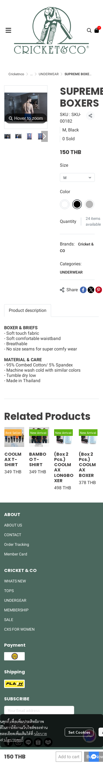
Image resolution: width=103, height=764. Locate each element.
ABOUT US (13, 525)
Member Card (15, 554)
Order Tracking (16, 544)
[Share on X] (91, 290)
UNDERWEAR (49, 74)
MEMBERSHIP (16, 610)
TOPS (9, 590)
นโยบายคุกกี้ (13, 739)
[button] (89, 30)
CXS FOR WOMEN (19, 629)
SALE (8, 619)
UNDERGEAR (15, 600)
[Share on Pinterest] (98, 290)
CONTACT (12, 535)
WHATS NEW (15, 581)
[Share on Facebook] (83, 290)
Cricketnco (16, 74)
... (31, 74)
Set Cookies (79, 732)
